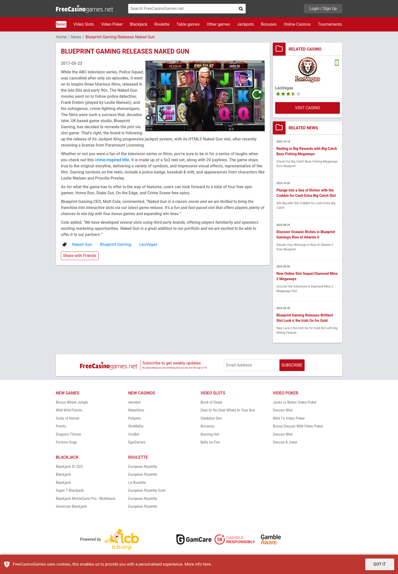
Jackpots (245, 24)
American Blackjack (71, 506)
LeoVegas (148, 244)
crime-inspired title (112, 159)
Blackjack (138, 24)
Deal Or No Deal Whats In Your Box (228, 410)
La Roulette (137, 483)
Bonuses (269, 24)
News (61, 24)
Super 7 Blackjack (70, 490)
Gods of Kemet (67, 418)
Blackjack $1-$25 (69, 467)
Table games (188, 24)
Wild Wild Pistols (69, 410)
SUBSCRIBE (291, 365)
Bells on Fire (210, 442)
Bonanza (207, 426)
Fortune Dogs (66, 442)
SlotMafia (135, 426)
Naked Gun (82, 244)
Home (61, 37)
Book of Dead (211, 402)
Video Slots (83, 24)
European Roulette (142, 467)
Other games (218, 24)
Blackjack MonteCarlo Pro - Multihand (85, 499)
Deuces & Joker (285, 442)
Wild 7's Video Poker (289, 418)
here (207, 564)
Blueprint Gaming (115, 244)
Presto (61, 426)
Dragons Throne (68, 434)
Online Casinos (297, 24)
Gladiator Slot (211, 418)
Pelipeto (134, 418)
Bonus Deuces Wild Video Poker (298, 426)
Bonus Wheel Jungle (72, 402)
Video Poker (112, 24)
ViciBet (133, 434)
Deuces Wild (282, 410)
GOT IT (380, 564)
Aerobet (134, 402)
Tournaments (330, 24)
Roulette (161, 24)
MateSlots (136, 410)
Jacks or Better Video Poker (295, 402)
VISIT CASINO (307, 107)
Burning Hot (210, 434)
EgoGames (136, 442)
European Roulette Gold (146, 490)
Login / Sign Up (323, 8)
